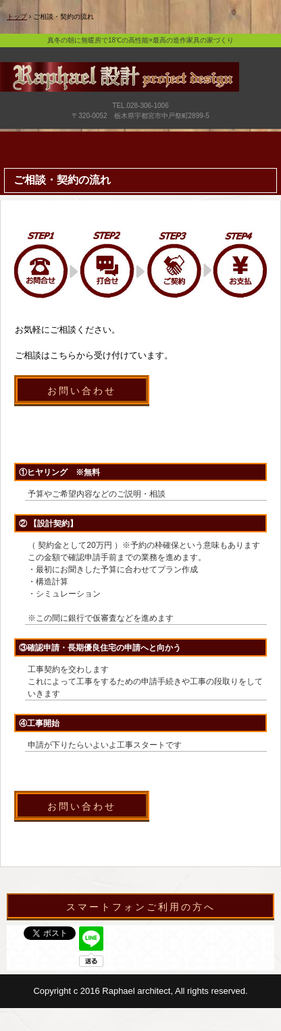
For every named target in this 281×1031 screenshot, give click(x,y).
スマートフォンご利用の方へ (140, 906)
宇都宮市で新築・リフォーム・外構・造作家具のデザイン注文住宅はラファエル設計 (140, 96)
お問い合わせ (81, 390)
